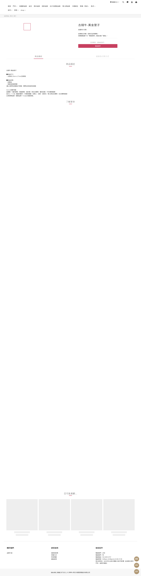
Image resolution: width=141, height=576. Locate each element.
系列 (10, 10)
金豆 (30, 6)
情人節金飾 (66, 6)
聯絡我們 (98, 46)
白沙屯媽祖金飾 (55, 6)
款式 (93, 6)
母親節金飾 (23, 6)
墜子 (15, 16)
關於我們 (10, 548)
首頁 (9, 6)
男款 (16, 10)
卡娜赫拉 (75, 6)
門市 (15, 6)
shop (23, 10)
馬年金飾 (37, 6)
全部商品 (6, 16)
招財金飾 (45, 6)
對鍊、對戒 (84, 6)
